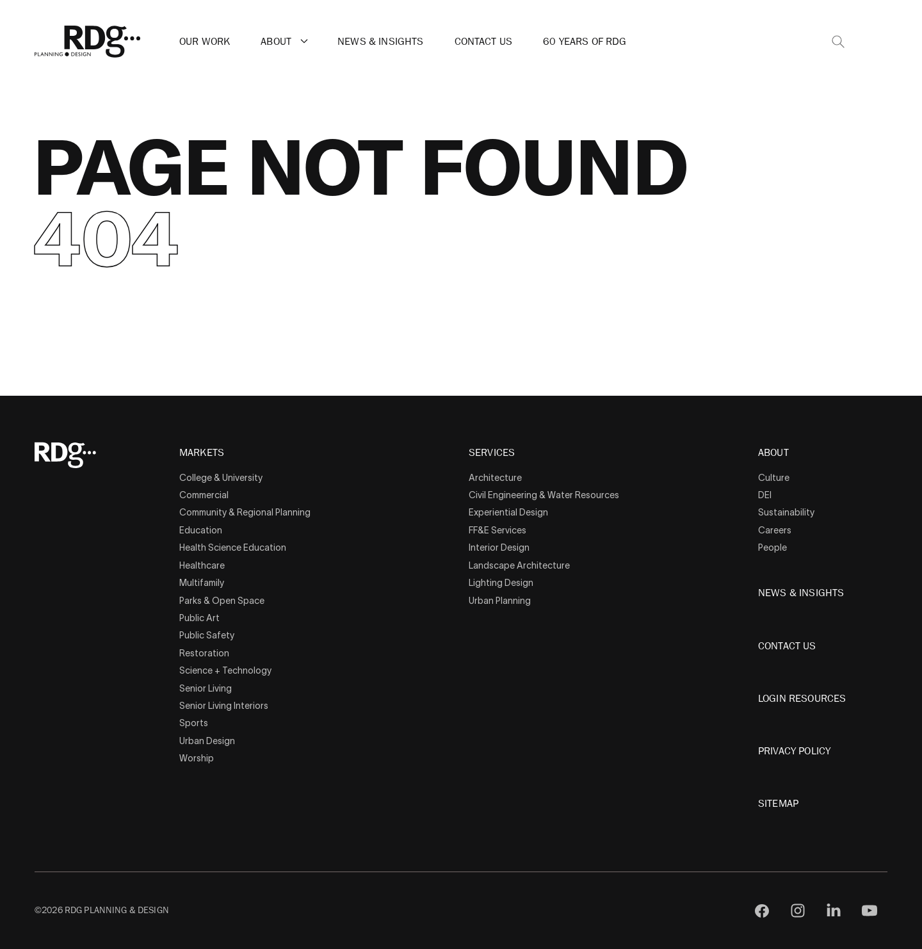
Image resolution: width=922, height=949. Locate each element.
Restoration (204, 653)
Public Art (199, 618)
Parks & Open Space (221, 601)
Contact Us (484, 42)
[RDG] (88, 41)
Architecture (495, 478)
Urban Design (207, 741)
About (276, 42)
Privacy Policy (794, 751)
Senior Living (205, 688)
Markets (201, 453)
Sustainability (786, 512)
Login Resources (802, 699)
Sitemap (778, 804)
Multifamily (201, 583)
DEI (765, 495)
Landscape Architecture (519, 565)
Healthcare (202, 565)
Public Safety (206, 635)
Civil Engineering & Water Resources (544, 495)
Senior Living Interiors (223, 706)
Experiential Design (508, 512)
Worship (196, 758)
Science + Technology (225, 670)
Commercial (204, 495)
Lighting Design (501, 583)
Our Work (204, 42)
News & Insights (380, 42)
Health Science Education (232, 547)
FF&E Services (497, 530)
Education (200, 530)
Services (492, 453)
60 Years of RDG (584, 42)
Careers (774, 530)
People (772, 547)
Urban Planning (500, 601)
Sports (193, 723)
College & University (221, 478)
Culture (773, 478)
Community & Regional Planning (245, 512)
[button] (304, 41)
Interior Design (499, 547)
